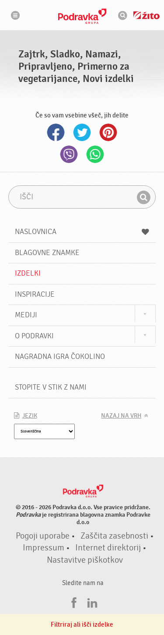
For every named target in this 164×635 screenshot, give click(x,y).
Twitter (82, 132)
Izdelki (28, 273)
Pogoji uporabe (43, 536)
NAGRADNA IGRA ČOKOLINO (60, 356)
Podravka (82, 16)
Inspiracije (35, 294)
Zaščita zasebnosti (114, 536)
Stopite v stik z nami (51, 387)
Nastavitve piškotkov (85, 560)
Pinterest (108, 132)
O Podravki (34, 336)
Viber (69, 154)
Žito (146, 15)
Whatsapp (95, 154)
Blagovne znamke (47, 252)
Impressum (43, 548)
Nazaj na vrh (121, 415)
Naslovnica (82, 231)
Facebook (56, 132)
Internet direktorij (108, 548)
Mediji (26, 315)
